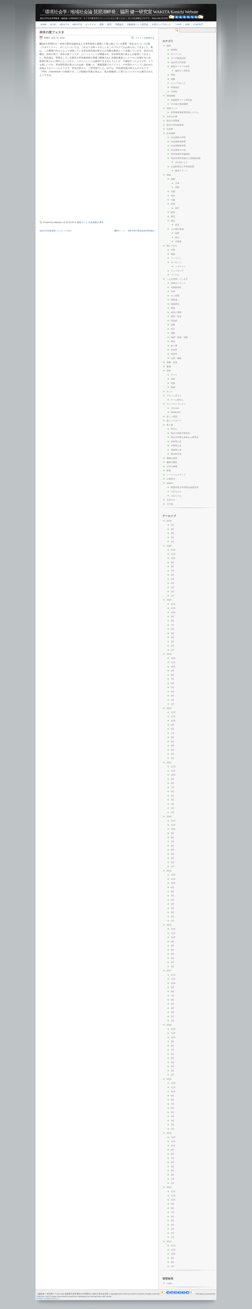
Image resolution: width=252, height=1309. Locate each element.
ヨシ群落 (175, 295)
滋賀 (173, 179)
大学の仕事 (172, 116)
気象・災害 (172, 362)
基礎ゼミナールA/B (180, 66)
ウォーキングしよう (176, 404)
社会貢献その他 (178, 150)
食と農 (174, 345)
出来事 (170, 129)
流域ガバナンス (178, 283)
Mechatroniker (96, 1296)
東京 (173, 216)
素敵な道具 (172, 458)
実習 (173, 75)
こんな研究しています (177, 279)
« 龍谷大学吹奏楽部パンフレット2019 (54, 231)
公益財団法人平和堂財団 (182, 166)
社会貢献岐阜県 (178, 145)
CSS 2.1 (55, 1298)
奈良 (173, 195)
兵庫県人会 (176, 445)
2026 (169, 521)
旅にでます (172, 246)
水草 (173, 291)
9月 (172, 562)
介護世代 (171, 479)
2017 (169, 970)
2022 (169, 708)
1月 (172, 541)
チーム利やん (177, 400)
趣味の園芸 (172, 462)
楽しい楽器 (172, 416)
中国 (173, 250)
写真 (173, 383)
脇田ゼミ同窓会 (182, 71)
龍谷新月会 (176, 454)
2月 (172, 537)
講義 (173, 79)
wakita (170, 483)
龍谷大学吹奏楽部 (175, 125)
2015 (169, 1079)
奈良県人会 (176, 441)
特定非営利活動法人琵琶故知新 (186, 158)
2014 (169, 1133)
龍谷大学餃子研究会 (180, 433)
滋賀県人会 (176, 450)
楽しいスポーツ (174, 420)
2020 (169, 816)
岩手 (177, 225)
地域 (169, 175)
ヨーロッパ (176, 262)
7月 (172, 571)
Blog (53, 24)
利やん (174, 429)
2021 (169, 762)
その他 (170, 504)
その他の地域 (177, 229)
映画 (173, 387)
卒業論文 (119, 24)
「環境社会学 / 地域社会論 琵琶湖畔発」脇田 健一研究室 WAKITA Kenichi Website (119, 11)
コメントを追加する (144, 38)
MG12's (48, 1296)
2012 (169, 1241)
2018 (169, 925)
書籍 (169, 366)
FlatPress (40, 1296)
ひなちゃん (176, 491)
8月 (172, 566)
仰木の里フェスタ (51, 32)
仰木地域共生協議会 (180, 154)
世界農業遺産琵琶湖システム (184, 112)
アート (174, 375)
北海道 (178, 241)
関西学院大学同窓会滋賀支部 (184, 487)
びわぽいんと (181, 162)
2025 (169, 546)
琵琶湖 (174, 300)
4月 (172, 529)
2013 (169, 1187)
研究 (109, 24)
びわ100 (175, 408)
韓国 (173, 254)
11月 (173, 554)
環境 (173, 308)
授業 (101, 24)
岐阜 (173, 212)
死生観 (174, 320)
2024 (169, 600)
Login (169, 1283)
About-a (64, 24)
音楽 (173, 379)
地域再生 (175, 304)
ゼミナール (90, 24)
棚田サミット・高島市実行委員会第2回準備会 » (134, 231)
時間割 (174, 50)
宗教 (173, 325)
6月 (172, 575)
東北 (173, 221)
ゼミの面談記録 (178, 58)
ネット (170, 391)
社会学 (174, 349)
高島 (177, 187)
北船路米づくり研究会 (137, 24)
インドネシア (177, 271)
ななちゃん (176, 495)
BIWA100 (175, 412)
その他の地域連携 (179, 104)
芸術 (169, 370)
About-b (77, 24)
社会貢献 (171, 133)
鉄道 (169, 470)
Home (43, 24)
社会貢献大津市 (96, 222)
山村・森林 (176, 358)
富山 (177, 237)
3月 (172, 533)
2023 (169, 654)
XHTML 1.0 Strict (44, 1298)
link (187, 24)
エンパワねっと (178, 83)
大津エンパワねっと (161, 24)
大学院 (174, 91)
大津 (177, 183)
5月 (172, 525)
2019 (169, 871)
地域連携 (171, 95)
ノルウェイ (180, 266)
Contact (198, 24)
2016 (169, 1025)
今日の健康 (172, 466)
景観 (173, 333)
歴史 (173, 341)
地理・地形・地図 (179, 337)
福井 (177, 233)
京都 (173, 191)
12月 (173, 550)
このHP (177, 24)
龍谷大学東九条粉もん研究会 (184, 437)
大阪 (173, 200)
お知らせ (171, 500)
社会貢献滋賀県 (178, 141)
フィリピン (176, 258)
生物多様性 (176, 287)
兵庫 (173, 204)
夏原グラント (181, 170)
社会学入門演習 (178, 62)
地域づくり (82, 222)
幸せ (173, 329)
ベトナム (175, 275)
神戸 (177, 208)
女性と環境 (176, 312)
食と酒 (170, 425)
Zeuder (109, 1296)
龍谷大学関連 (173, 120)
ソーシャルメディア (176, 475)
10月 (173, 558)
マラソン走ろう (174, 395)
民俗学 (174, 354)
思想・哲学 (176, 316)
